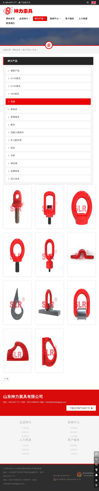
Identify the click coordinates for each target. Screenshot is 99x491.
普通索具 (13, 117)
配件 (11, 124)
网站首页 (10, 18)
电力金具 (13, 179)
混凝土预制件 (16, 132)
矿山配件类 (15, 140)
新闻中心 (55, 18)
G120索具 (14, 78)
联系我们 (10, 23)
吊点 (34, 50)
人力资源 (83, 18)
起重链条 (13, 171)
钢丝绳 (12, 163)
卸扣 (11, 148)
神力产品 (40, 18)
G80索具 (13, 94)
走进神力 (24, 18)
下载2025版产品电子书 (81, 408)
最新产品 (13, 70)
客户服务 (69, 18)
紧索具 (12, 109)
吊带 (11, 155)
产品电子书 (25, 2)
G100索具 (14, 86)
